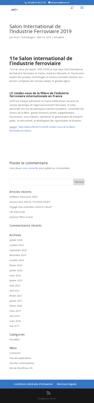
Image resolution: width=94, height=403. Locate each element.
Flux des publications (20, 358)
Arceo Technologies (24, 37)
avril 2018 (14, 316)
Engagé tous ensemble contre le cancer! (30, 206)
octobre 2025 (16, 245)
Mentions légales (67, 384)
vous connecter (30, 168)
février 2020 (15, 305)
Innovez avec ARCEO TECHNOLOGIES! (29, 201)
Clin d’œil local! (17, 211)
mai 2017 (14, 326)
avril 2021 (14, 290)
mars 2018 (15, 321)
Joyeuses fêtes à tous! (21, 217)
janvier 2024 (15, 270)
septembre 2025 (18, 250)
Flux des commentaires (21, 363)
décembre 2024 (17, 255)
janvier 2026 (15, 240)
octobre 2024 (16, 260)
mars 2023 (15, 275)
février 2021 (15, 295)
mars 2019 (15, 310)
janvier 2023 (15, 280)
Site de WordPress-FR (20, 368)
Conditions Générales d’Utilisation (33, 384)
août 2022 (14, 285)
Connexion (15, 352)
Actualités (59, 37)
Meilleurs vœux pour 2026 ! (23, 196)
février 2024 (15, 265)
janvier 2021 (15, 300)
